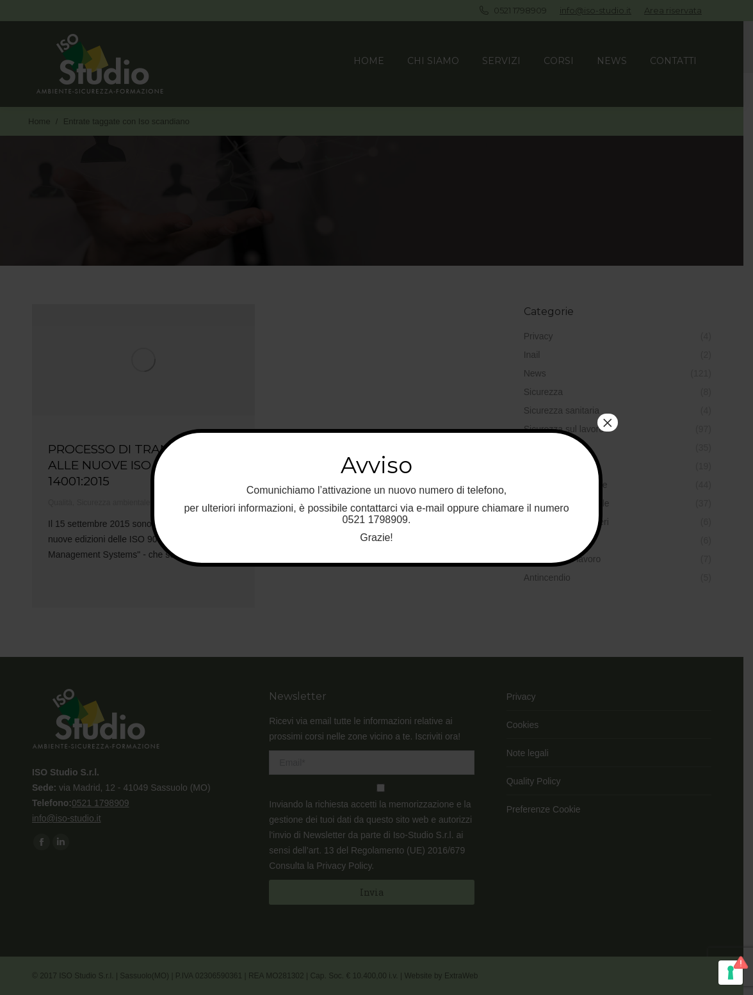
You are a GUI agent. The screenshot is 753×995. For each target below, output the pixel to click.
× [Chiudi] (607, 423)
